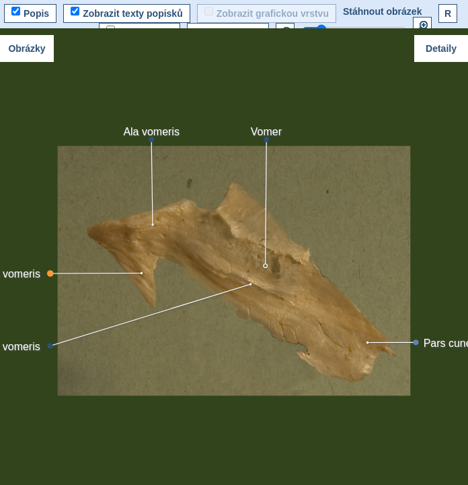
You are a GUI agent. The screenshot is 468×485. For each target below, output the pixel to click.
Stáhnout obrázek (382, 11)
